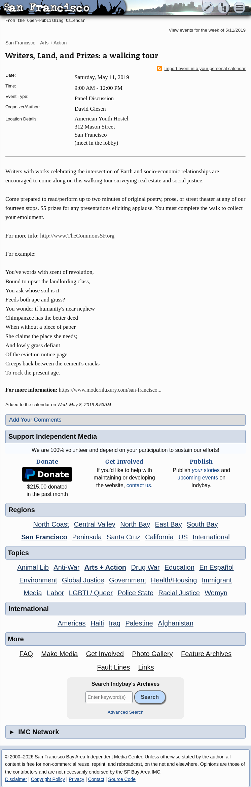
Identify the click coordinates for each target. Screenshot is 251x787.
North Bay (135, 524)
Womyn (216, 593)
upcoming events (197, 477)
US (183, 537)
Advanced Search (126, 712)
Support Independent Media (52, 436)
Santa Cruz (123, 537)
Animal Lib (32, 567)
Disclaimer (16, 779)
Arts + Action (53, 42)
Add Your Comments (35, 420)
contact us (139, 485)
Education (179, 567)
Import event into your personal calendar (201, 68)
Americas (71, 623)
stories (206, 470)
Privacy (76, 779)
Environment (38, 580)
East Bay (168, 524)
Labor (55, 593)
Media (33, 593)
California (159, 537)
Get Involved (105, 653)
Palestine (139, 623)
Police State (135, 593)
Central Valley (94, 524)
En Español (216, 567)
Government (127, 580)
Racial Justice (179, 593)
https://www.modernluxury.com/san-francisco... (110, 390)
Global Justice (83, 580)
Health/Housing (174, 580)
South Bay (202, 524)
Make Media (59, 653)
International (211, 537)
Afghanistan (175, 623)
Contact (96, 779)
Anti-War (66, 567)
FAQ (26, 653)
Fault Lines (113, 667)
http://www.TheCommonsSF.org (77, 235)
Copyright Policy (48, 779)
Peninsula (87, 537)
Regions (21, 509)
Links (146, 667)
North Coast (51, 524)
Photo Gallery (152, 653)
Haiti (97, 623)
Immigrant (217, 580)
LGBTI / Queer (91, 593)
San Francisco (20, 42)
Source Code (122, 779)
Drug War (145, 567)
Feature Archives (206, 653)
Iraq (114, 623)
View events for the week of (207, 30)
